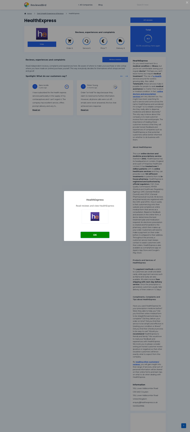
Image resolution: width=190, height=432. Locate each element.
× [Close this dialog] (187, 3)
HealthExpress (95, 199)
